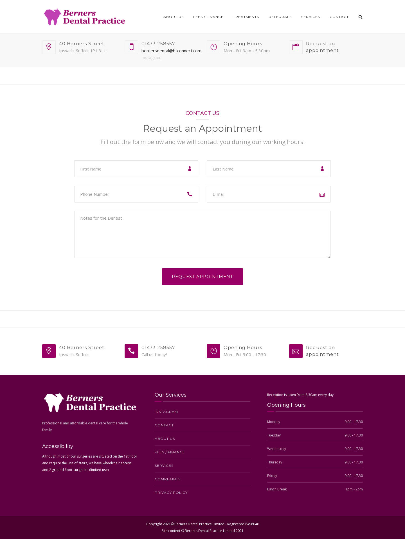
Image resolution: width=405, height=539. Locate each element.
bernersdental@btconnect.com (171, 50)
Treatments (246, 17)
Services (310, 17)
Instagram (151, 57)
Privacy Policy (171, 492)
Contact (339, 17)
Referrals (280, 17)
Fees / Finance (208, 17)
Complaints (168, 479)
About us (173, 17)
